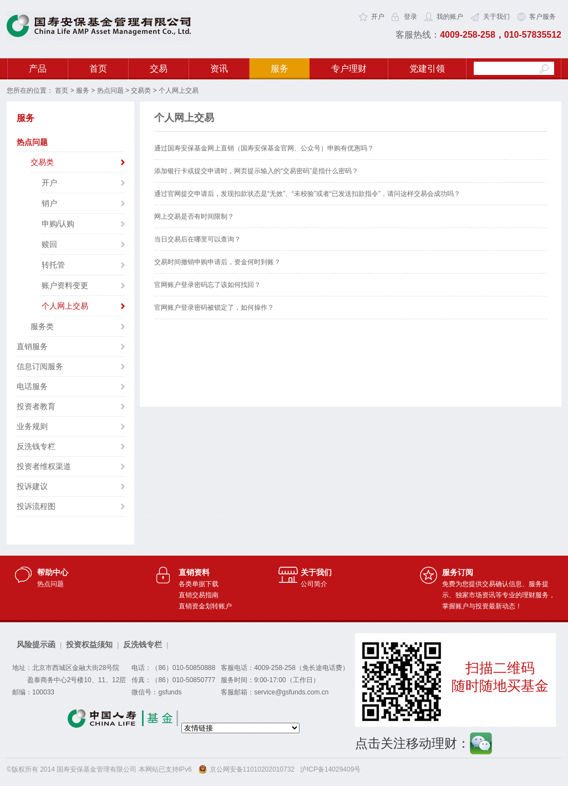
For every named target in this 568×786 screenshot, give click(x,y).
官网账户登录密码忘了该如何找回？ (207, 285)
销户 (49, 203)
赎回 (49, 244)
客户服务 (542, 17)
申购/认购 (58, 223)
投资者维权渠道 (44, 466)
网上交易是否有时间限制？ (194, 216)
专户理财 (349, 68)
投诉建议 (32, 486)
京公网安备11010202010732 (252, 769)
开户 (377, 17)
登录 (410, 17)
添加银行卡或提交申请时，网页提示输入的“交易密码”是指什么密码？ (256, 171)
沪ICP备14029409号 (330, 769)
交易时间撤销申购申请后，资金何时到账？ (217, 262)
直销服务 (32, 346)
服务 (279, 68)
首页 (98, 68)
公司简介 (314, 584)
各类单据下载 (199, 584)
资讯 (219, 68)
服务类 (42, 326)
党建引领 (427, 68)
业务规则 (32, 426)
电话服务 (32, 386)
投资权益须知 (89, 644)
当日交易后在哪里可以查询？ (197, 239)
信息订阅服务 (40, 366)
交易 (159, 68)
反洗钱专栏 (36, 446)
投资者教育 (36, 406)
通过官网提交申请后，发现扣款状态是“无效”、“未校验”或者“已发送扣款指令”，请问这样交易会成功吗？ (307, 194)
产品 (38, 68)
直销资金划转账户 (205, 606)
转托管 (53, 264)
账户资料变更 (65, 285)
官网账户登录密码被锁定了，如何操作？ (214, 307)
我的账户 (450, 17)
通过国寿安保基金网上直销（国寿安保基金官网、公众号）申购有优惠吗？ (264, 148)
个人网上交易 (65, 305)
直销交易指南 (199, 595)
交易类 (141, 90)
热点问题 (110, 90)
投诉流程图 (36, 506)
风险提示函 (36, 644)
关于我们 (496, 17)
